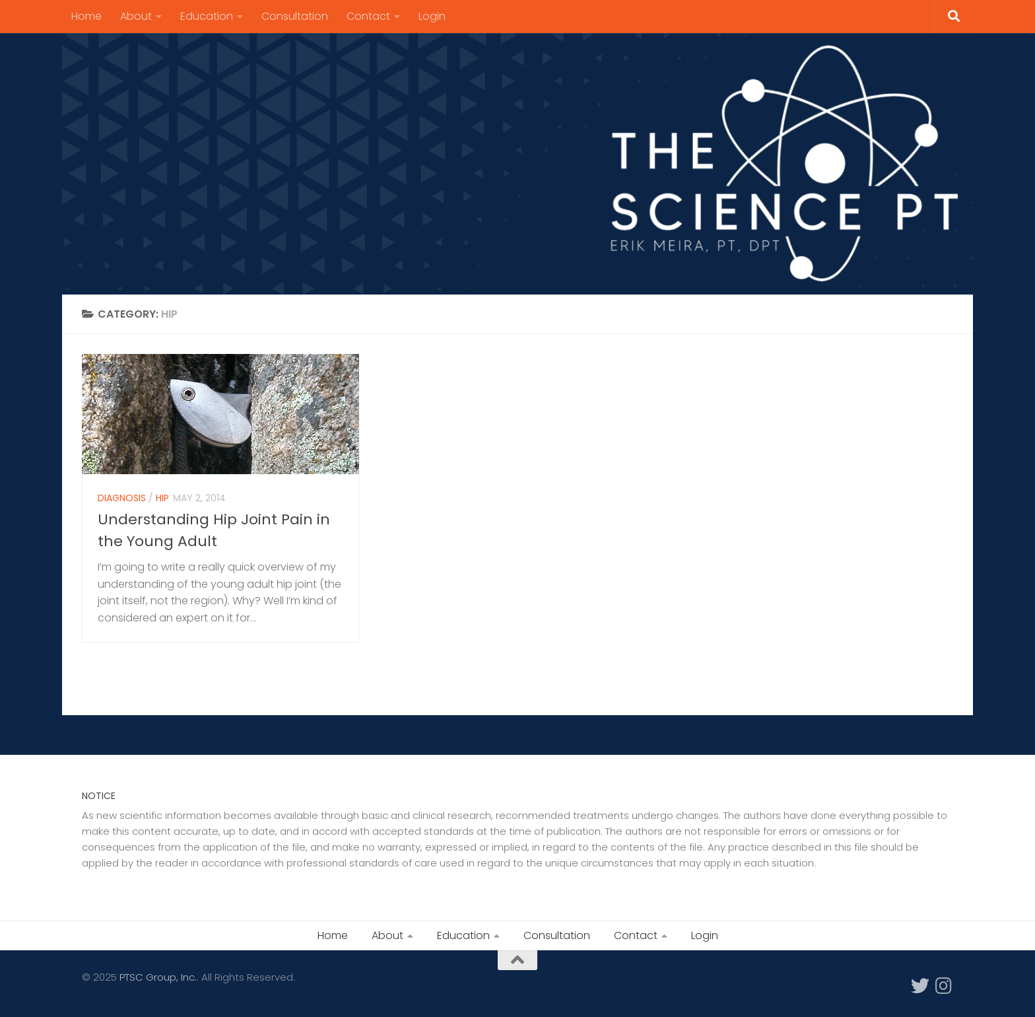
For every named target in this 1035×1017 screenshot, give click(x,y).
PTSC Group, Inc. (158, 977)
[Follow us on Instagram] (944, 986)
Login (432, 16)
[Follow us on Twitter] (920, 986)
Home (86, 16)
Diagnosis (122, 501)
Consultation (294, 16)
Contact (368, 16)
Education (206, 16)
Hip (162, 501)
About (136, 16)
